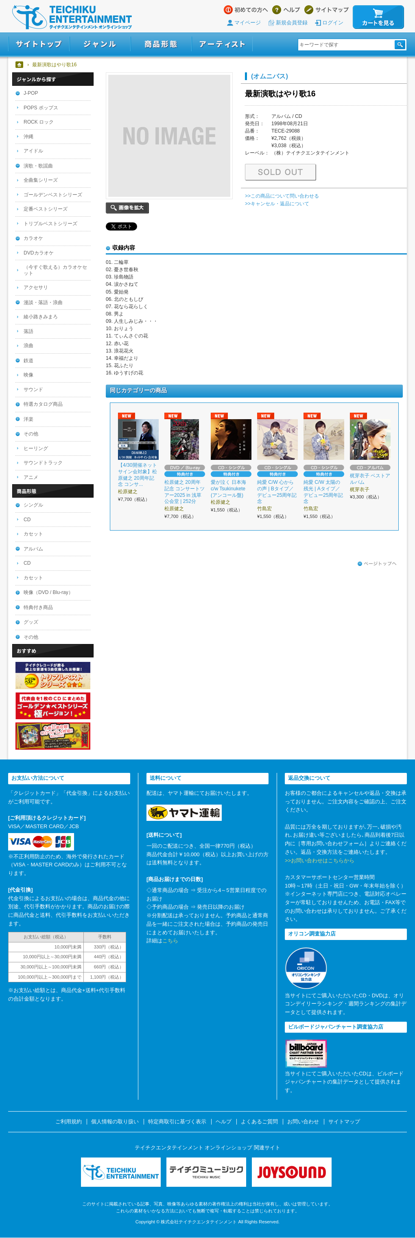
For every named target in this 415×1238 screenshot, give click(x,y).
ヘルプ (286, 9)
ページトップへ (377, 563)
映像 (28, 375)
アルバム (33, 549)
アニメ (31, 477)
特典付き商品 (38, 607)
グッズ (31, 622)
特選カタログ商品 (43, 404)
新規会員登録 (292, 23)
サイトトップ (39, 44)
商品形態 (161, 44)
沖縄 (28, 136)
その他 (31, 434)
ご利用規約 (68, 1122)
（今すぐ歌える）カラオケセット (55, 270)
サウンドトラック (43, 463)
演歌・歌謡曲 (38, 166)
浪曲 (28, 345)
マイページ (247, 23)
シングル (33, 505)
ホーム (19, 64)
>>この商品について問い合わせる (282, 196)
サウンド (33, 389)
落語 (28, 331)
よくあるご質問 (259, 1122)
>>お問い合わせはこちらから (319, 860)
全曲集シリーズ (41, 180)
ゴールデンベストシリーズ (53, 195)
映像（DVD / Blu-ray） (48, 592)
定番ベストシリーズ (46, 209)
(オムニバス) (269, 76)
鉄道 (28, 360)
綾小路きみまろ (41, 317)
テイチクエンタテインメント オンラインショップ (72, 17)
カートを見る (378, 17)
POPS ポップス (41, 108)
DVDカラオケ (39, 253)
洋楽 (28, 419)
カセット (33, 534)
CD (27, 519)
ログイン (332, 23)
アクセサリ (36, 287)
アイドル (33, 151)
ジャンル (100, 44)
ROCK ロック (39, 122)
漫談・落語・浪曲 (43, 302)
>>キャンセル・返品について (277, 204)
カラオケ (33, 238)
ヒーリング (36, 448)
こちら (170, 941)
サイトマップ (326, 9)
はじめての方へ (246, 9)
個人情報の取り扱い (115, 1122)
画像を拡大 (127, 207)
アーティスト (222, 44)
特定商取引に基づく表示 (177, 1122)
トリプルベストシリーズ (50, 223)
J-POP (31, 93)
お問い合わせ (303, 1122)
